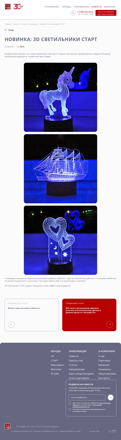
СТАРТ (54, 360)
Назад (9, 30)
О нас (101, 356)
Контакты (104, 378)
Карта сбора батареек (81, 373)
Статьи (73, 364)
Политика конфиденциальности (45, 431)
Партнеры (104, 360)
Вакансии (109, 6)
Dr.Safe (55, 373)
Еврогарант (57, 364)
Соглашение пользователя (21, 431)
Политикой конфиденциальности (87, 406)
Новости (96, 6)
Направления (81, 6)
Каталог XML (94, 431)
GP (52, 356)
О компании (52, 6)
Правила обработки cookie (70, 431)
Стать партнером (79, 378)
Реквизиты (104, 369)
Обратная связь (107, 373)
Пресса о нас (76, 360)
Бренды (66, 6)
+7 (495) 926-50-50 (85, 11)
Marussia (56, 369)
